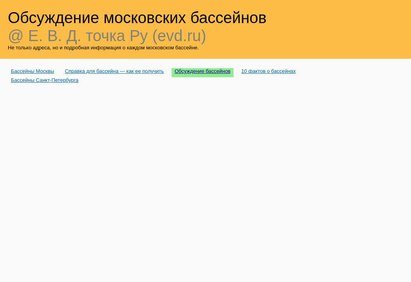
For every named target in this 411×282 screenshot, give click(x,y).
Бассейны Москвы (32, 71)
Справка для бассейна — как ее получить (114, 71)
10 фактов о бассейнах (268, 71)
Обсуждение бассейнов (203, 71)
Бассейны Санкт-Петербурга (44, 80)
